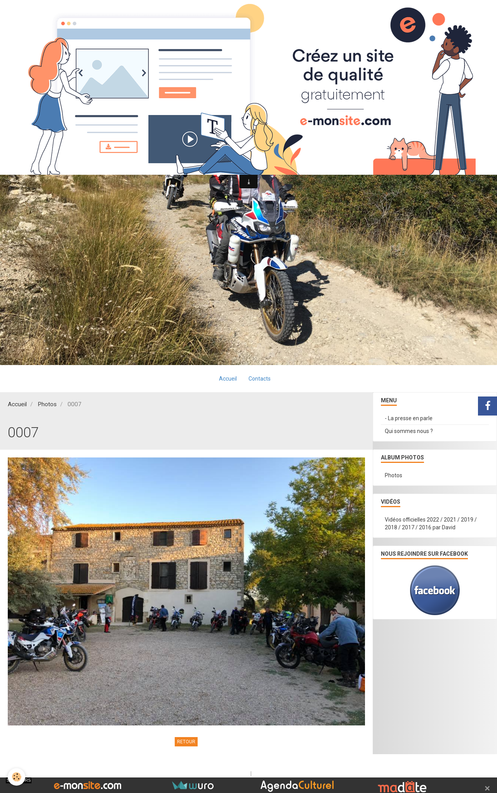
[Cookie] (16, 777)
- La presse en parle (409, 418)
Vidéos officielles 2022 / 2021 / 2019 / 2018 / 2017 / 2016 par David (431, 523)
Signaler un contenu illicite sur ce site (298, 773)
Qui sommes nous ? (409, 431)
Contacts (259, 379)
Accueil (228, 379)
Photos (47, 404)
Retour (186, 741)
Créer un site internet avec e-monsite (199, 773)
